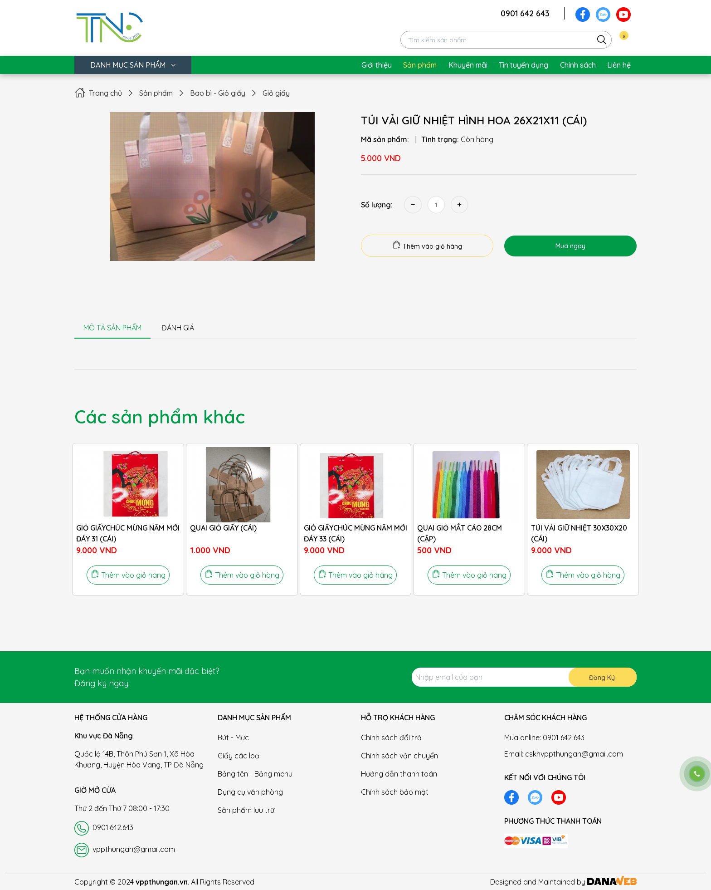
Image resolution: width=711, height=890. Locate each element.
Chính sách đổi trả (391, 737)
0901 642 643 (525, 13)
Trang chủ (105, 93)
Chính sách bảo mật (395, 792)
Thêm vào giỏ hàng (427, 246)
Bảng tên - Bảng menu (255, 773)
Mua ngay (570, 246)
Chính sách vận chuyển (399, 755)
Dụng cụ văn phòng (250, 792)
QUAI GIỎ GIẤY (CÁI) (223, 527)
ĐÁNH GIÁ (177, 327)
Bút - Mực (233, 737)
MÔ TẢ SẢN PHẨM (112, 327)
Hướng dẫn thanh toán (399, 773)
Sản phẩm (156, 93)
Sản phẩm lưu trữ (246, 810)
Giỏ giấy (276, 93)
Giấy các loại (239, 755)
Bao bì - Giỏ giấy (217, 93)
